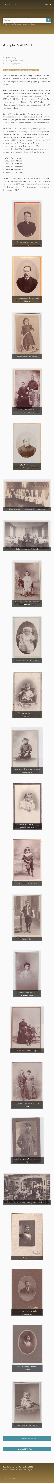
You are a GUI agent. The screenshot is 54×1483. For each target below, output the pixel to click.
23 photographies (13, 64)
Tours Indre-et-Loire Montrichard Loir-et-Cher (21, 70)
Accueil (5, 1470)
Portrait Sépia (9, 4)
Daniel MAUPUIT (25, 1449)
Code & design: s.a (9, 1478)
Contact (12, 1470)
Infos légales (28, 1470)
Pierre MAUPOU (28, 1439)
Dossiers (19, 1470)
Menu (48, 4)
